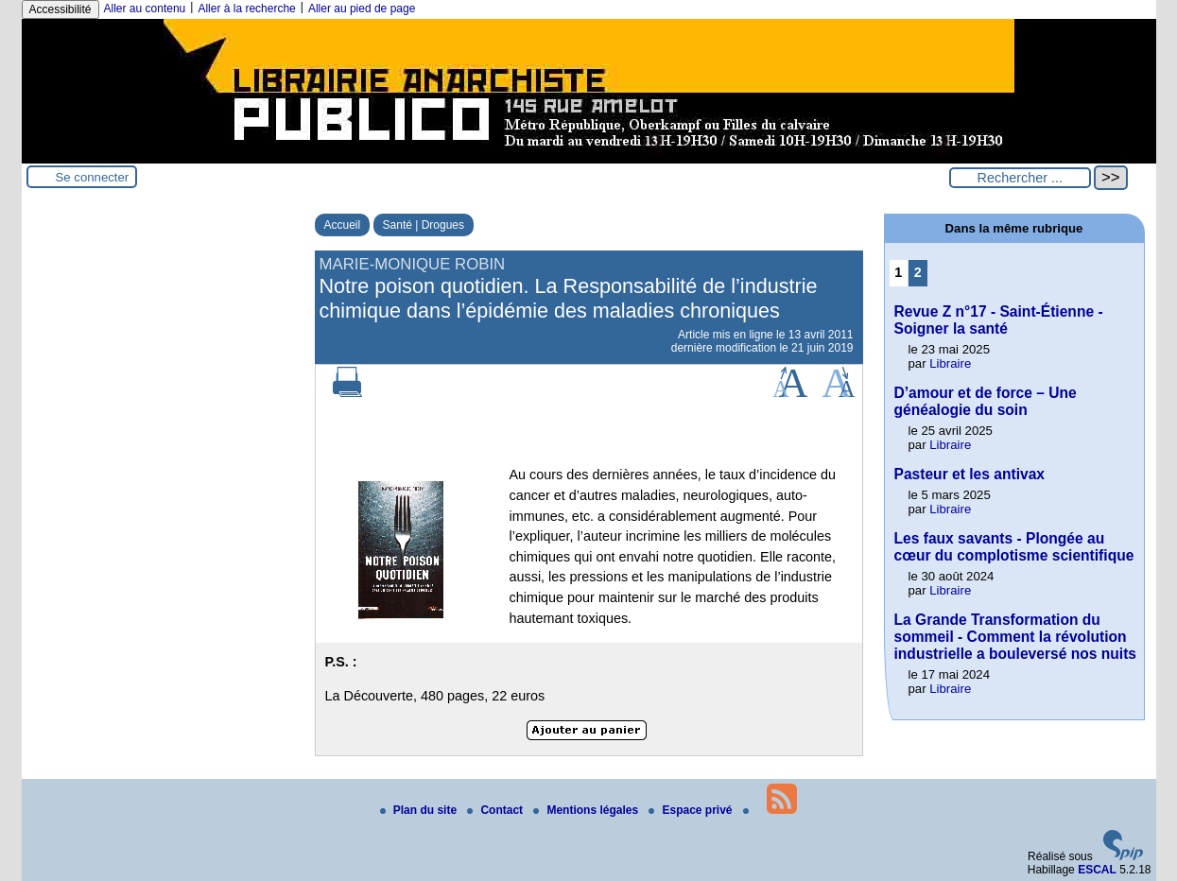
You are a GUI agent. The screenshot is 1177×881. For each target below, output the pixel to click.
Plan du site (420, 810)
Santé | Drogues (424, 225)
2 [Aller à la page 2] (918, 272)
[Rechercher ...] (1020, 177)
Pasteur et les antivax (970, 474)
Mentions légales (587, 810)
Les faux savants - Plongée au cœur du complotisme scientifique (1014, 546)
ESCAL (1097, 869)
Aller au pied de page (361, 8)
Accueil (342, 225)
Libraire (950, 363)
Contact (496, 810)
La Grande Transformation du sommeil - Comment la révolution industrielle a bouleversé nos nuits (1015, 637)
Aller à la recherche (246, 8)
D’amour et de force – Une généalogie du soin (985, 401)
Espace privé (692, 810)
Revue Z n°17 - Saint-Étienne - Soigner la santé (998, 320)
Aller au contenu (145, 8)
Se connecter (93, 177)
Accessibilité (60, 9)
